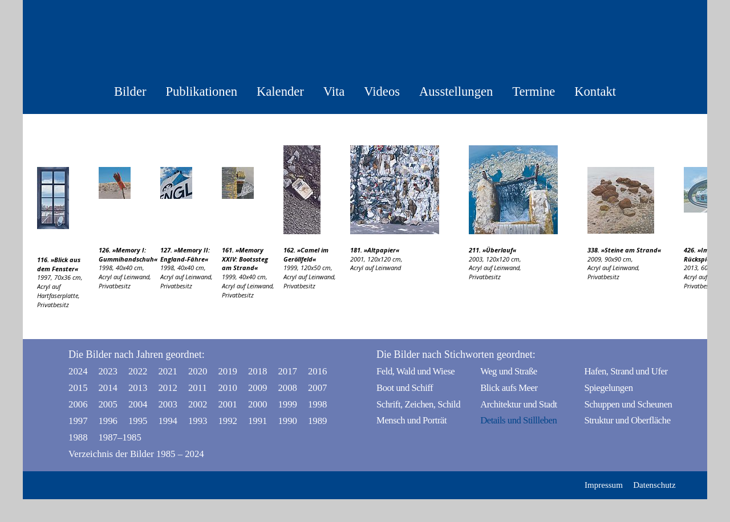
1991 (257, 420)
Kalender (280, 91)
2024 (78, 371)
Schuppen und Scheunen (628, 404)
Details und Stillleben (518, 420)
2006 (78, 404)
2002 (198, 404)
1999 (287, 404)
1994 (167, 420)
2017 (287, 371)
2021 (167, 371)
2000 (257, 404)
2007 (317, 387)
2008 (287, 387)
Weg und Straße (508, 371)
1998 (317, 404)
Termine (533, 91)
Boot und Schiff (404, 387)
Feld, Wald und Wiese (415, 371)
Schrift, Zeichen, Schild (418, 404)
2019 (227, 371)
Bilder (130, 91)
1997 (78, 420)
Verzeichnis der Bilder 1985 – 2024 (136, 453)
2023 (107, 371)
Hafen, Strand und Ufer (625, 371)
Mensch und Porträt (411, 420)
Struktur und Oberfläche (627, 420)
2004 (138, 404)
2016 (317, 371)
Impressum (604, 485)
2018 (257, 371)
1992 (227, 420)
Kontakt (595, 91)
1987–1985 (110, 437)
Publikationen (201, 91)
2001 (227, 404)
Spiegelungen (608, 387)
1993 (198, 420)
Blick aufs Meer (508, 387)
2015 (78, 387)
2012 (167, 387)
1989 (317, 420)
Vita (334, 91)
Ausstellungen (456, 91)
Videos (382, 91)
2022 (138, 371)
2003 (167, 404)
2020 (198, 371)
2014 (107, 387)
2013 (138, 387)
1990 (287, 420)
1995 (138, 420)
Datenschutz (654, 485)
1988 (78, 437)
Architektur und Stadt (518, 404)
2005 (107, 404)
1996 (107, 420)
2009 (257, 387)
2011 (197, 387)
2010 (227, 387)
